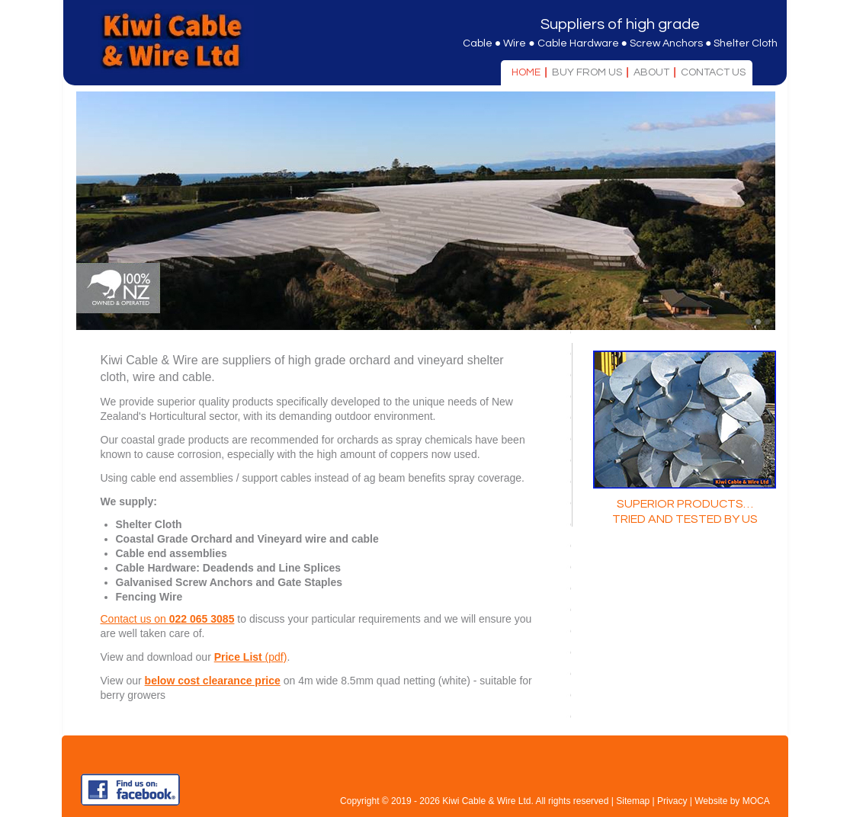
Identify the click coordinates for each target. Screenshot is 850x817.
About (651, 72)
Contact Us (713, 72)
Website (710, 801)
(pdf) (250, 657)
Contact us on (168, 619)
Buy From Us (587, 72)
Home (526, 72)
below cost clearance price (213, 680)
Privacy (672, 801)
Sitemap (633, 801)
